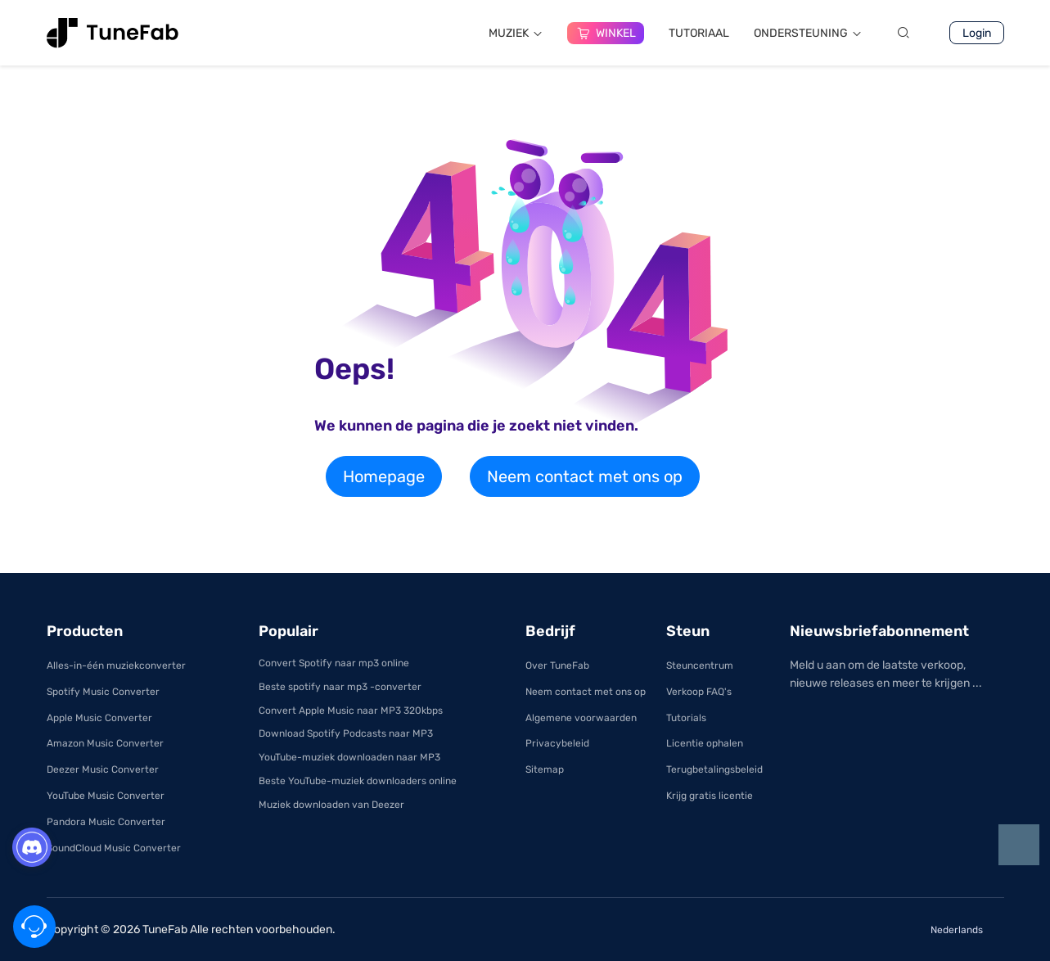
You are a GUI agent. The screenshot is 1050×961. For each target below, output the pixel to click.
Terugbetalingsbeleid (714, 769)
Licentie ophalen (704, 743)
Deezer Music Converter (103, 769)
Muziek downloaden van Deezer (331, 804)
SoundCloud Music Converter (114, 848)
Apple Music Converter (99, 718)
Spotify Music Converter (103, 691)
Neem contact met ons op (585, 476)
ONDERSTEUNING (808, 33)
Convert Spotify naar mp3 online (334, 663)
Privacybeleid (557, 743)
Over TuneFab (557, 665)
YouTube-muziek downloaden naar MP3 (349, 757)
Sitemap (544, 769)
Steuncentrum (699, 665)
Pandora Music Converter (106, 822)
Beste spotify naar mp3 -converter (340, 687)
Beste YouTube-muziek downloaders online (358, 781)
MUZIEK (516, 33)
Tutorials (686, 718)
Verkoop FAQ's (699, 691)
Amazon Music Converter (105, 743)
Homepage (384, 476)
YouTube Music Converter (105, 795)
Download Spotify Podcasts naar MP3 (346, 733)
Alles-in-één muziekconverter (116, 665)
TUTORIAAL (699, 33)
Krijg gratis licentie (709, 795)
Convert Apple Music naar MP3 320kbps (351, 710)
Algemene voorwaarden (581, 718)
